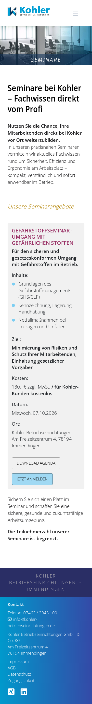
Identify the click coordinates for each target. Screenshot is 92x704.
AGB (12, 668)
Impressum (18, 661)
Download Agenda (36, 463)
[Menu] (78, 13)
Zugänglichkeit (21, 680)
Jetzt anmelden (32, 479)
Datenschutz (19, 674)
